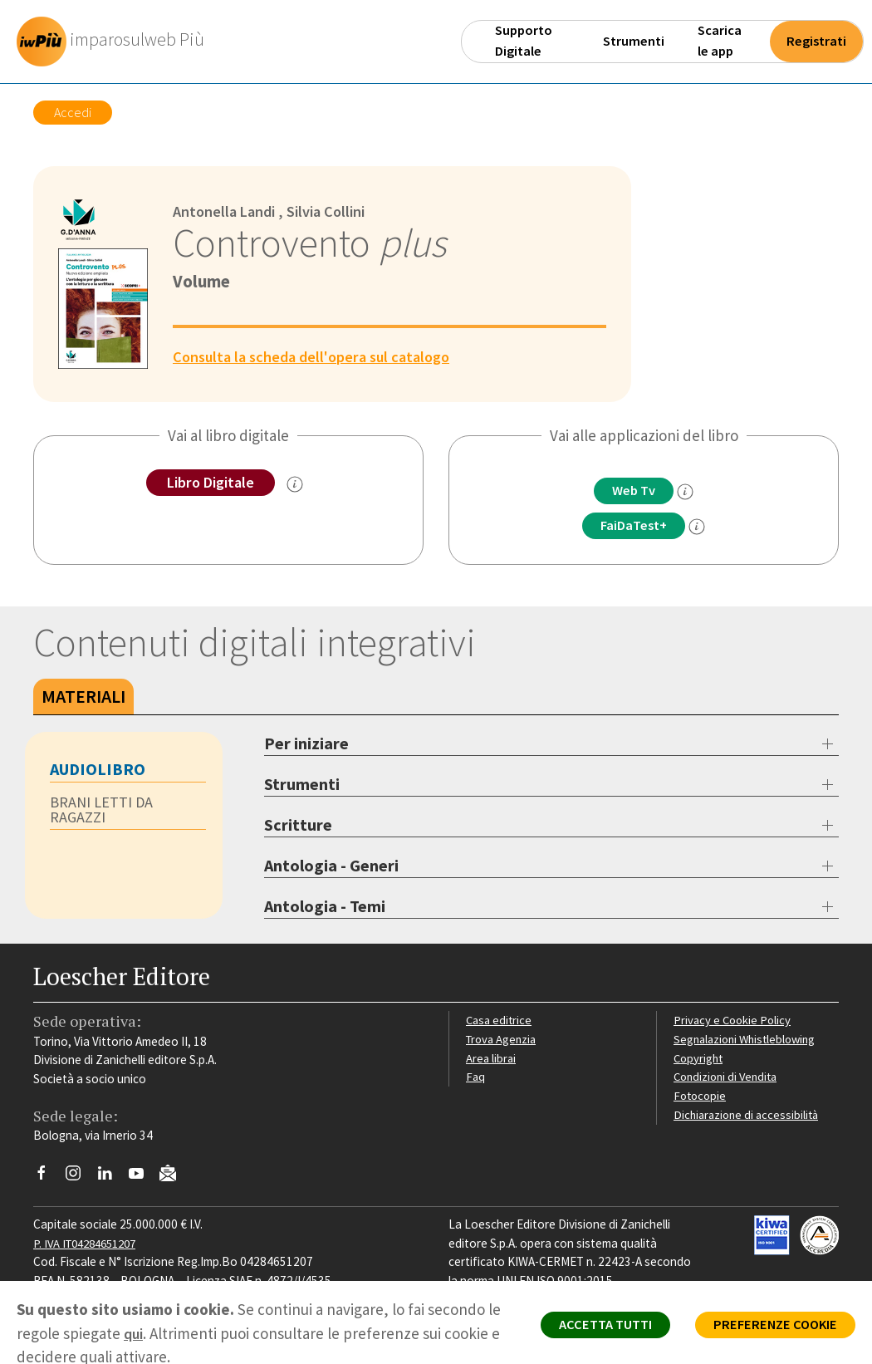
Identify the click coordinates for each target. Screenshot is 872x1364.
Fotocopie (701, 1097)
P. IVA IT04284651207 (90, 1244)
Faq (475, 1078)
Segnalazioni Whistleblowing (749, 1040)
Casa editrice (500, 1021)
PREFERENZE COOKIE (769, 1327)
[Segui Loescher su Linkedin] (110, 1177)
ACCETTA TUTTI (589, 1327)
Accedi (72, 112)
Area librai (491, 1059)
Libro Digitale (210, 483)
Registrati (816, 41)
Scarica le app (720, 41)
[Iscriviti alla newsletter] (174, 1177)
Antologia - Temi (324, 907)
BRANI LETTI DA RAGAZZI (102, 812)
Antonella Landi (227, 211)
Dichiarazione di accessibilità (749, 1116)
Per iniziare (306, 744)
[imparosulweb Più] (117, 41)
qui (150, 1333)
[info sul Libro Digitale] (298, 485)
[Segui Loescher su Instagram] (79, 1177)
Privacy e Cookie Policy (734, 1021)
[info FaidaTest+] (701, 527)
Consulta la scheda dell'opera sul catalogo (319, 356)
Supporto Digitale (523, 41)
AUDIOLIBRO (97, 770)
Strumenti (633, 41)
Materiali (83, 697)
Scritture (298, 826)
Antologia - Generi (331, 866)
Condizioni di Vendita (729, 1078)
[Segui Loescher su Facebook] (47, 1177)
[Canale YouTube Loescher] (142, 1177)
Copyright (700, 1059)
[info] (689, 492)
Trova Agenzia (503, 1040)
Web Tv (633, 491)
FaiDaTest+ (634, 527)
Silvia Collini (333, 211)
